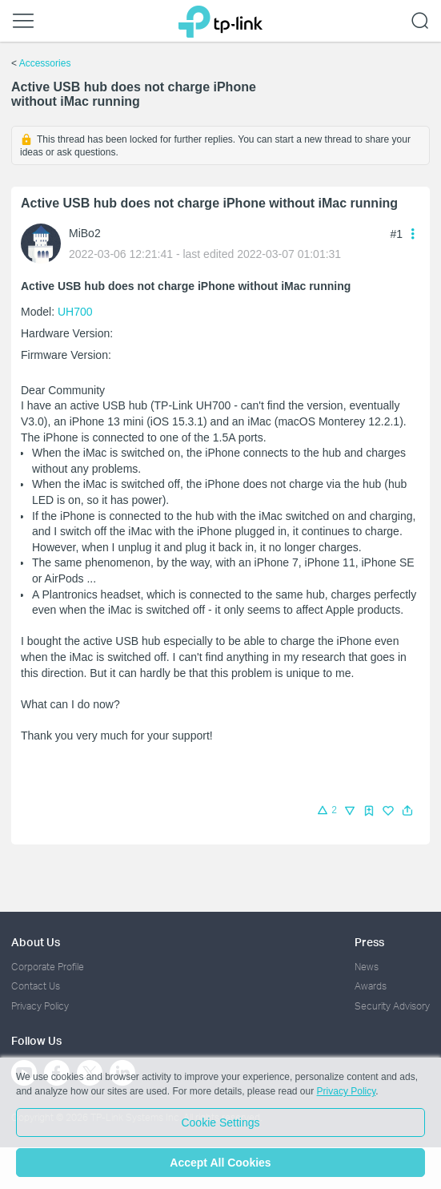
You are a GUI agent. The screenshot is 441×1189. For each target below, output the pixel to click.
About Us (35, 942)
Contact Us (35, 986)
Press (369, 942)
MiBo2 (85, 233)
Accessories (45, 63)
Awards (371, 986)
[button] (407, 810)
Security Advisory (392, 1006)
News (367, 967)
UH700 (75, 311)
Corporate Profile (47, 967)
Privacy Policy (40, 1006)
